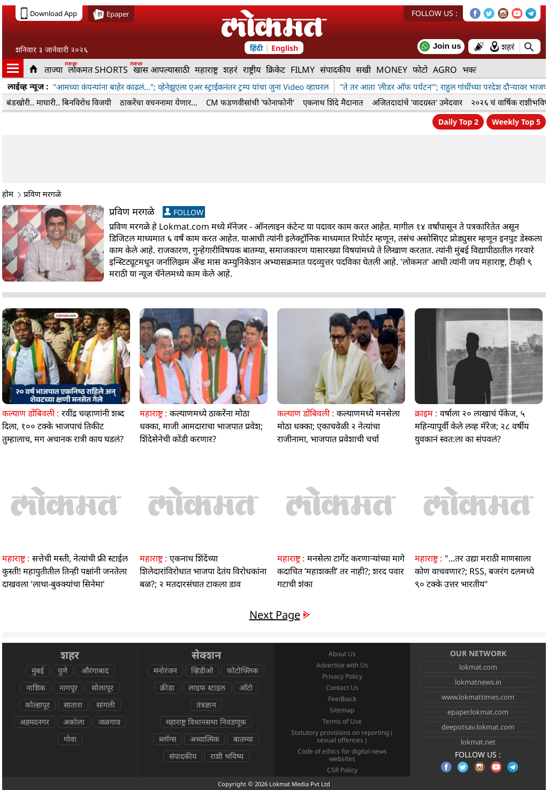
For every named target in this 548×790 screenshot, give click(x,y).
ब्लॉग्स (167, 739)
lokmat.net (478, 742)
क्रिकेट (275, 69)
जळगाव (109, 722)
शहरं (230, 69)
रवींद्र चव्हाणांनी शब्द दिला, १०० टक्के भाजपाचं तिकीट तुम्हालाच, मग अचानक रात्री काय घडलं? (63, 426)
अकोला (74, 722)
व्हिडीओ (202, 670)
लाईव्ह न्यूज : (27, 86)
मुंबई (38, 670)
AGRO (445, 69)
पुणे (62, 670)
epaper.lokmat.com (477, 712)
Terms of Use (342, 721)
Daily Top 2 (458, 122)
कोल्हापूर (37, 705)
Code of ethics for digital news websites (342, 755)
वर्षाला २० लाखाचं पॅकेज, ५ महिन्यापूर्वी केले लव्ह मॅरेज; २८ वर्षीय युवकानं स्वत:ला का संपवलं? (472, 426)
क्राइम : (426, 413)
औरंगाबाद (95, 670)
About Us (342, 653)
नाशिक (35, 687)
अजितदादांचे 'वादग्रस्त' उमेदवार (417, 102)
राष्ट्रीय (252, 69)
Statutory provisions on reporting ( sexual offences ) (342, 736)
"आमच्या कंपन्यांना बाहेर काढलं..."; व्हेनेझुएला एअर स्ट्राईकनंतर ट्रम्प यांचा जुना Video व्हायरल (191, 86)
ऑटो (246, 687)
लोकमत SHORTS (98, 69)
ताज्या (53, 69)
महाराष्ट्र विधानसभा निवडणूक (206, 722)
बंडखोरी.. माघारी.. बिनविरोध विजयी (58, 102)
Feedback (342, 698)
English (284, 48)
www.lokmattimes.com (478, 697)
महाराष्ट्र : (153, 413)
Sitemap (342, 710)
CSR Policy (342, 769)
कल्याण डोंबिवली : (30, 413)
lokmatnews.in (478, 682)
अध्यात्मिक (204, 739)
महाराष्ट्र (206, 69)
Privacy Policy (342, 676)
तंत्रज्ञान (206, 705)
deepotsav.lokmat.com (478, 727)
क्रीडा (167, 687)
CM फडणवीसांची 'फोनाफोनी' (250, 102)
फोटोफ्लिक (242, 670)
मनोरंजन (165, 670)
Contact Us (342, 687)
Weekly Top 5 (516, 122)
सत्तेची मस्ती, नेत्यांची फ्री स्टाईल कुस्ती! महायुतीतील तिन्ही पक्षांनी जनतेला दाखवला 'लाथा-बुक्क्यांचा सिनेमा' (65, 571)
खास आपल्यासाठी (161, 69)
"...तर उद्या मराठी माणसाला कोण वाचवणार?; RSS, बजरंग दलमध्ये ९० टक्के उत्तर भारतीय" (474, 571)
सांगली (105, 705)
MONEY (391, 69)
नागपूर (68, 687)
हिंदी (256, 48)
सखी (363, 69)
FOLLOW (183, 212)
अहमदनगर (34, 722)
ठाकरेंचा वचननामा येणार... (158, 102)
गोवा (70, 739)
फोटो (420, 69)
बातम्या (243, 739)
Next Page (274, 614)
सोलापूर (102, 687)
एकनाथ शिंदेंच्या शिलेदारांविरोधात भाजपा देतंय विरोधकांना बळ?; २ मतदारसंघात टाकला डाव (203, 571)
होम (11, 193)
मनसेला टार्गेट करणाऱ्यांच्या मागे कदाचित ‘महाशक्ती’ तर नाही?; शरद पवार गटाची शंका (341, 571)
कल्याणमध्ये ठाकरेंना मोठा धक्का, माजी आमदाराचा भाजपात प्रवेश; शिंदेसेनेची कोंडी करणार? (201, 426)
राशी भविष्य (226, 756)
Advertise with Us (342, 665)
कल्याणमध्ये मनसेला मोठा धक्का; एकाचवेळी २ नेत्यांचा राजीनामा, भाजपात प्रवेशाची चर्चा (338, 426)
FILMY (303, 69)
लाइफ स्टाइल (206, 687)
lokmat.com (478, 667)
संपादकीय (335, 69)
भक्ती (471, 69)
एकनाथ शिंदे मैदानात (333, 102)
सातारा (73, 705)
